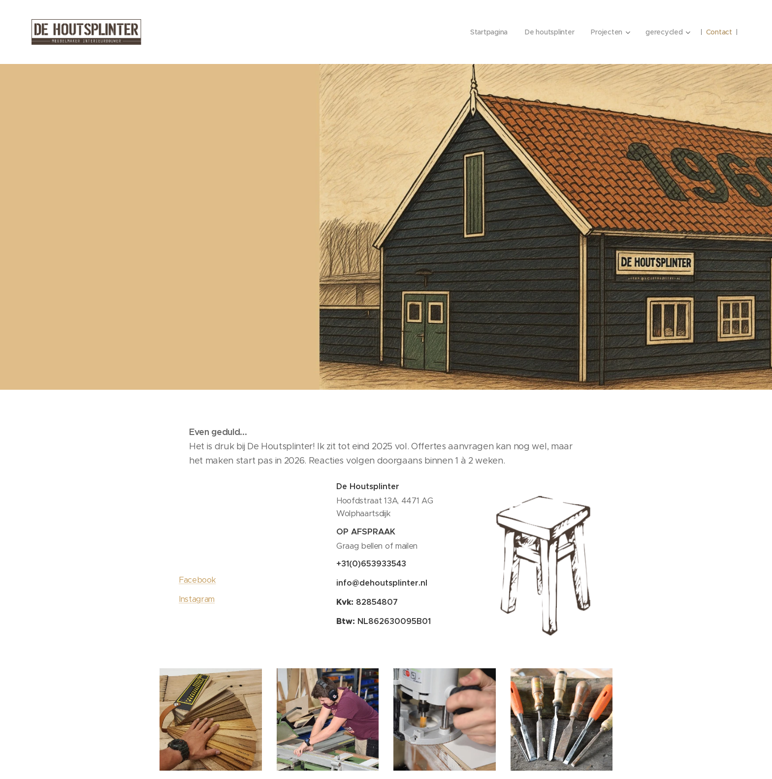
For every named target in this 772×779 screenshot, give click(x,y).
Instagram (197, 599)
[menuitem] (484, 32)
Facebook (197, 580)
